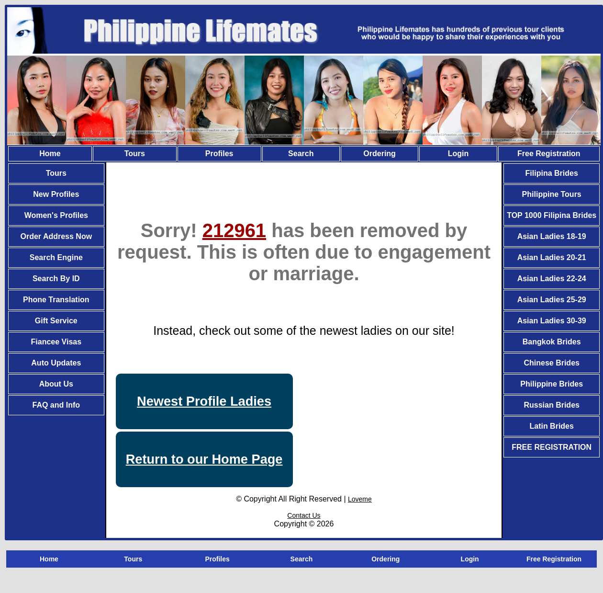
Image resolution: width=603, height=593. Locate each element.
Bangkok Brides (552, 342)
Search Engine (56, 257)
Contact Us (303, 515)
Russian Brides (551, 405)
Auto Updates (56, 363)
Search (300, 153)
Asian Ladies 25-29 (551, 300)
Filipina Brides (551, 173)
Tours (134, 153)
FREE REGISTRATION (552, 447)
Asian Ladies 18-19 (551, 236)
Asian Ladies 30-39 (551, 321)
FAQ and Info (56, 405)
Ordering (379, 153)
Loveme (360, 499)
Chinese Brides (551, 363)
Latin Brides (551, 426)
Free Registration (549, 153)
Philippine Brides (551, 384)
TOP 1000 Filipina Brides (551, 215)
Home (49, 153)
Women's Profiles (56, 215)
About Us (56, 384)
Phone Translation (56, 300)
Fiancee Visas (56, 342)
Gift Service (56, 321)
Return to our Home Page (204, 459)
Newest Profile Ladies (204, 401)
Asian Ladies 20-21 (551, 257)
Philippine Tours (551, 194)
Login (458, 153)
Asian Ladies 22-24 (551, 278)
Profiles (219, 153)
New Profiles (56, 194)
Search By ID (56, 278)
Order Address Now (56, 236)
